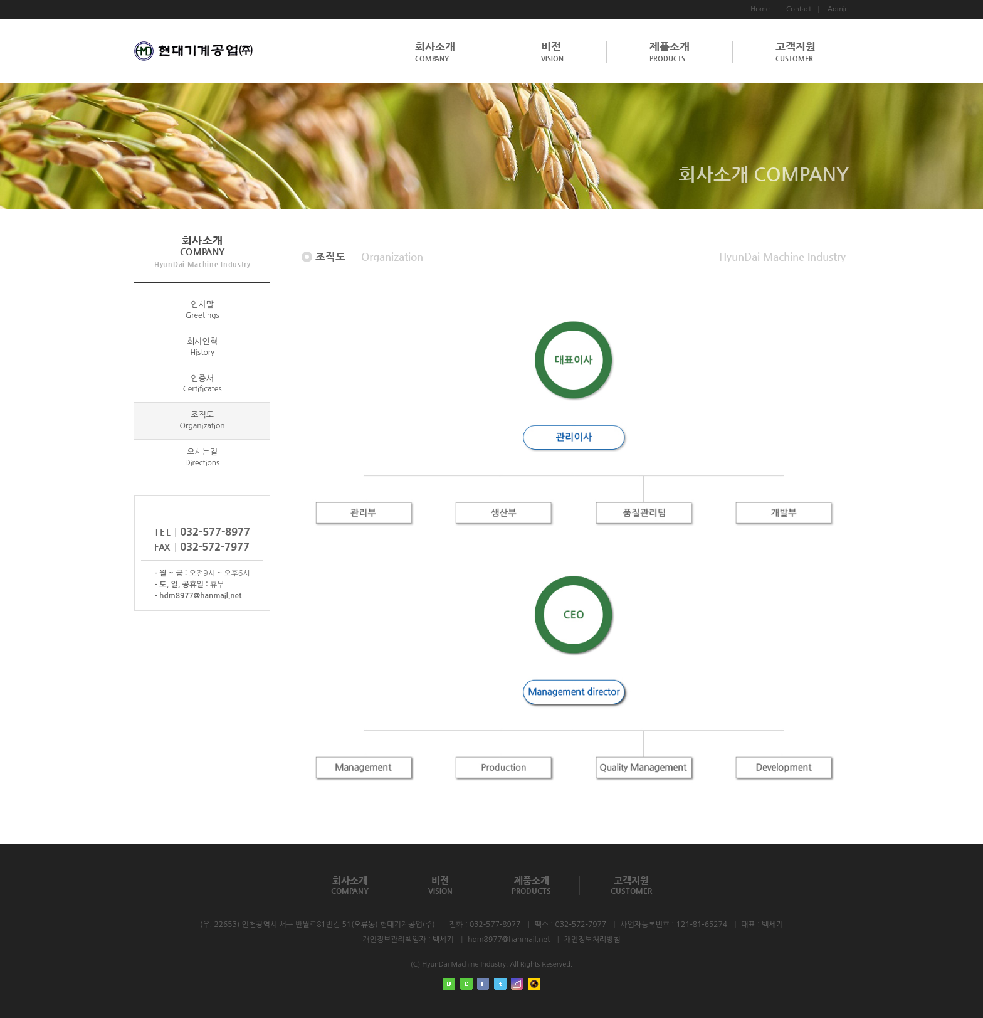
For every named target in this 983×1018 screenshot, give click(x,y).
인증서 (202, 383)
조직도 (202, 420)
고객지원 (795, 52)
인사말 (202, 309)
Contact (798, 9)
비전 (552, 52)
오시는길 (202, 457)
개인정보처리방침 (592, 939)
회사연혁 (202, 346)
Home (760, 9)
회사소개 (435, 52)
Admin (838, 9)
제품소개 (669, 52)
